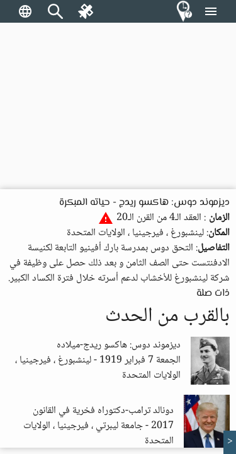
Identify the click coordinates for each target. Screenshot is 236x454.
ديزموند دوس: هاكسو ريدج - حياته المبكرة (144, 203)
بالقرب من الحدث (167, 317)
